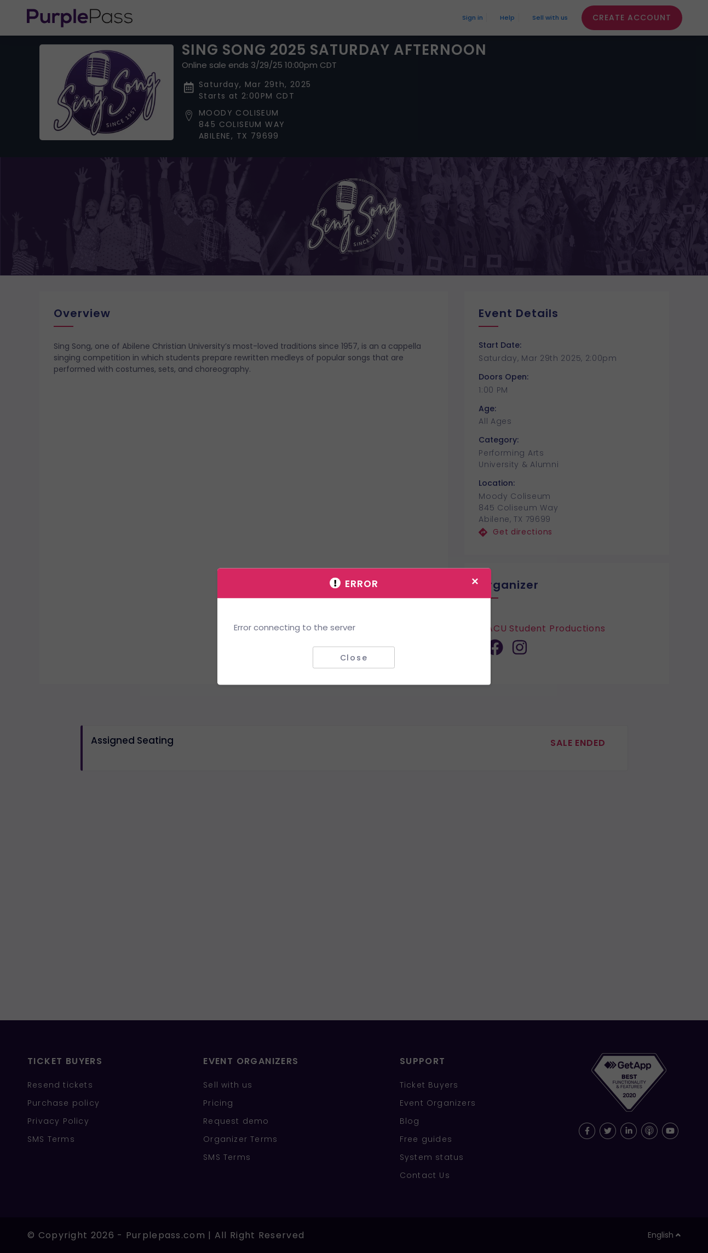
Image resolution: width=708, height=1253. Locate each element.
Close (354, 657)
